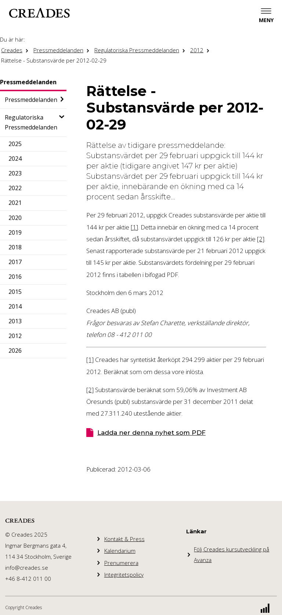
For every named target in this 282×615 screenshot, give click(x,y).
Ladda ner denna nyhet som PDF (151, 432)
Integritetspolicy (124, 574)
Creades (11, 50)
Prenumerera (121, 562)
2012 (196, 50)
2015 (15, 292)
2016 (15, 277)
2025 (15, 144)
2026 (15, 350)
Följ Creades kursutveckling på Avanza (231, 554)
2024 (15, 158)
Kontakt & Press (124, 539)
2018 (15, 247)
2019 (15, 232)
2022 (15, 188)
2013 (15, 321)
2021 (15, 203)
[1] (134, 227)
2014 (15, 306)
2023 (15, 173)
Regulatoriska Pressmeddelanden (136, 50)
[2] (260, 239)
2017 (15, 262)
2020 (15, 218)
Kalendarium (119, 550)
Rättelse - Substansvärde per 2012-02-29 (53, 60)
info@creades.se (26, 567)
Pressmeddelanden (58, 50)
